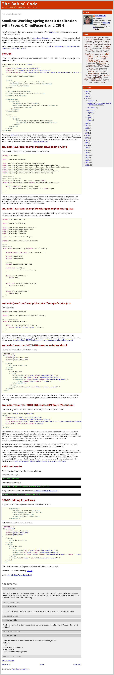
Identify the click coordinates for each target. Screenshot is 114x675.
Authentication (105, 37)
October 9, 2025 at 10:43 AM (12, 656)
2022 (87, 125)
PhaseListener (91, 65)
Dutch (96, 46)
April (89, 117)
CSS (86, 43)
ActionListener (89, 37)
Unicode (89, 77)
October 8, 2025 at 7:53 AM (11, 632)
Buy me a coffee (98, 27)
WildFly (103, 82)
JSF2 (90, 56)
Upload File (97, 77)
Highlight (108, 50)
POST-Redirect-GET (103, 65)
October (90, 110)
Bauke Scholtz (8, 606)
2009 (87, 158)
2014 (87, 145)
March (89, 120)
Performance (101, 63)
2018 (87, 135)
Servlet (91, 71)
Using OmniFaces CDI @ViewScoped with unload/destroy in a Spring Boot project (43, 340)
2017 (87, 138)
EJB (86, 48)
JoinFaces (14, 135)
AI (95, 38)
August (90, 113)
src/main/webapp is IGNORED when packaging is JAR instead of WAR (40, 461)
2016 (87, 140)
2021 (87, 128)
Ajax (99, 38)
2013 (87, 148)
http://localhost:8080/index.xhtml (46, 490)
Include (105, 51)
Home (42, 664)
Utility (86, 79)
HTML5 (89, 51)
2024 (87, 99)
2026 (87, 94)
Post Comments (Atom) (21, 669)
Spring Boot (27, 575)
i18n (93, 51)
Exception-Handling (97, 48)
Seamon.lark (7, 588)
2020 (87, 130)
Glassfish (102, 50)
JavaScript (89, 54)
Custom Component (99, 43)
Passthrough (91, 63)
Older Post (77, 664)
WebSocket (105, 81)
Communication (98, 40)
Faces (86, 50)
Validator (92, 79)
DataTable (88, 44)
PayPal (97, 29)
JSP (96, 56)
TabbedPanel (104, 73)
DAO (107, 43)
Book (85, 39)
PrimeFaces (89, 66)
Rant (101, 66)
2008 (87, 160)
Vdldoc (87, 81)
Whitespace (96, 82)
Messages (97, 59)
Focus (96, 50)
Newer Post (6, 664)
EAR (101, 46)
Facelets (106, 48)
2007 (87, 162)
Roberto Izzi (7, 620)
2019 (87, 133)
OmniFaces (42, 38)
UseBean (106, 77)
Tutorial (107, 75)
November (91, 108)
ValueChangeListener (104, 79)
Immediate (99, 52)
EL (90, 48)
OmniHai (104, 61)
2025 (87, 96)
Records (107, 66)
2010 (87, 155)
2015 (87, 143)
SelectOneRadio (103, 70)
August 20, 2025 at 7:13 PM (11, 616)
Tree (101, 75)
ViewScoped (96, 81)
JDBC (97, 54)
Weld (90, 82)
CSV (90, 43)
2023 (87, 123)
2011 (87, 153)
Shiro (97, 72)
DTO (90, 46)
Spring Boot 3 (54, 32)
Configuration (98, 41)
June (89, 115)
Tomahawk (88, 75)
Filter (92, 50)
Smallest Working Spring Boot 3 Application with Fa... (99, 104)
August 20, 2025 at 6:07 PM (11, 602)
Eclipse (107, 46)
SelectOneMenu (92, 70)
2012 (87, 150)
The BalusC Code (20, 3)
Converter (106, 41)
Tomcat (96, 75)
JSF (12, 575)
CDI (8, 575)
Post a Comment (8, 661)
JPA (101, 54)
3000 (87, 91)
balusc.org (106, 23)
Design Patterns (98, 44)
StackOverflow (93, 73)
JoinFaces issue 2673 (40, 141)
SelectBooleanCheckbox (101, 68)
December (91, 101)
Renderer (91, 68)
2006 (87, 165)
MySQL (103, 59)
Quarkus (96, 66)
